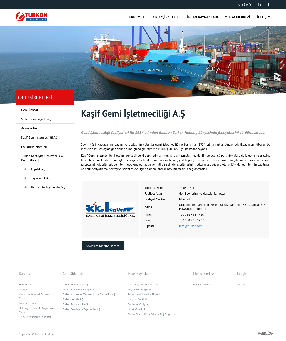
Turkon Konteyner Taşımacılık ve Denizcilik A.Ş (42, 158)
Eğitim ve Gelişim (138, 304)
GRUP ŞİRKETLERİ (167, 17)
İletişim (241, 284)
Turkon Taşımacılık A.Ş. (36, 178)
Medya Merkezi (201, 284)
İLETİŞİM (263, 17)
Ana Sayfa (244, 4)
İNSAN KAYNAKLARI (202, 17)
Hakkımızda (25, 284)
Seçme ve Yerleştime (139, 289)
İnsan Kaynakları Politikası (143, 284)
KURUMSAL (137, 17)
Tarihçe (23, 289)
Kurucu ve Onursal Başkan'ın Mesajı (35, 296)
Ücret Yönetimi (136, 309)
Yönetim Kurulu (28, 303)
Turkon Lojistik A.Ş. (33, 169)
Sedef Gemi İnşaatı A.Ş (36, 119)
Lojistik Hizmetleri (34, 147)
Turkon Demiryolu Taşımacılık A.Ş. (43, 187)
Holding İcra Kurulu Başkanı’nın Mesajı (37, 310)
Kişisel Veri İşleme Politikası (35, 316)
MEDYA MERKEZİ (237, 17)
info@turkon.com (191, 226)
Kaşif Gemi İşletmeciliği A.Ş (39, 137)
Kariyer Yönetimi (137, 299)
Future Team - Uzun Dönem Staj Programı (151, 314)
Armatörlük (29, 128)
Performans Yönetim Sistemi (144, 294)
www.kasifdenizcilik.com (103, 246)
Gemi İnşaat (29, 110)
